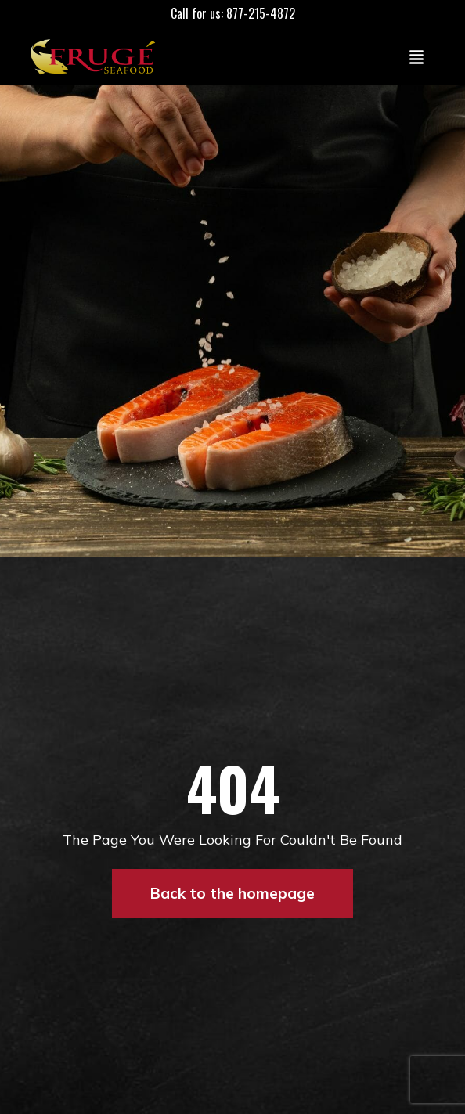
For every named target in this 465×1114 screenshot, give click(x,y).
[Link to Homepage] (96, 56)
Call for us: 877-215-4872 (233, 13)
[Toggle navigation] (416, 56)
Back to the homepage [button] (232, 893)
